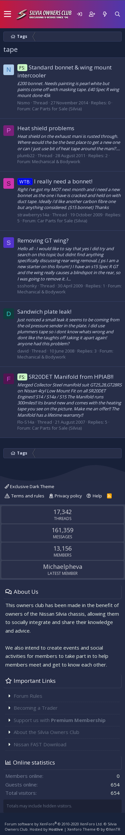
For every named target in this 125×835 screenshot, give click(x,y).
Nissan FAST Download (40, 744)
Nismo (23, 103)
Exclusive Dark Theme (29, 486)
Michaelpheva (62, 567)
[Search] (117, 14)
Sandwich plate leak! (44, 311)
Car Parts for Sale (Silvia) (57, 109)
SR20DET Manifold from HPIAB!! (65, 376)
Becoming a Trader (36, 707)
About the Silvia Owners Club (46, 732)
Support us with (60, 720)
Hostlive (56, 829)
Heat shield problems (45, 128)
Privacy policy (68, 496)
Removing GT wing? (43, 240)
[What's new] (104, 14)
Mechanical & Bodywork (56, 161)
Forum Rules (28, 695)
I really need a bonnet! (54, 181)
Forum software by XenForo (54, 823)
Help (97, 496)
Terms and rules (27, 496)
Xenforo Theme (93, 829)
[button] (7, 14)
